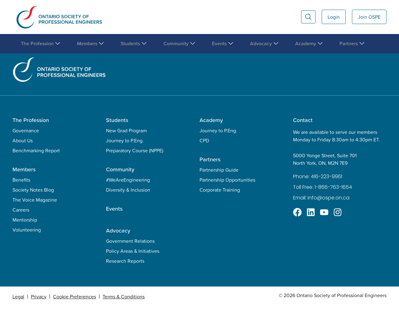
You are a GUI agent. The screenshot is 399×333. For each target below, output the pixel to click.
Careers (20, 236)
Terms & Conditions (124, 323)
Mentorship (24, 246)
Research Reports (125, 287)
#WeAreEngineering (128, 206)
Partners (210, 186)
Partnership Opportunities (227, 206)
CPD (204, 167)
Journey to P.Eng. (125, 167)
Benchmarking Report (36, 177)
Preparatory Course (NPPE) (134, 177)
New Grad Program (126, 157)
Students (117, 146)
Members (24, 196)
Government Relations (130, 267)
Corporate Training (220, 216)
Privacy (38, 323)
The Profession (30, 146)
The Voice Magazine (34, 226)
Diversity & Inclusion (128, 216)
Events (114, 235)
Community (120, 196)
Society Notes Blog (33, 216)
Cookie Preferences (74, 323)
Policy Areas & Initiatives (132, 277)
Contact (303, 146)
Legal (18, 323)
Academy (211, 146)
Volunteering (26, 256)
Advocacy (118, 257)
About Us (22, 167)
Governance (25, 157)
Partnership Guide (219, 196)
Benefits (21, 206)
